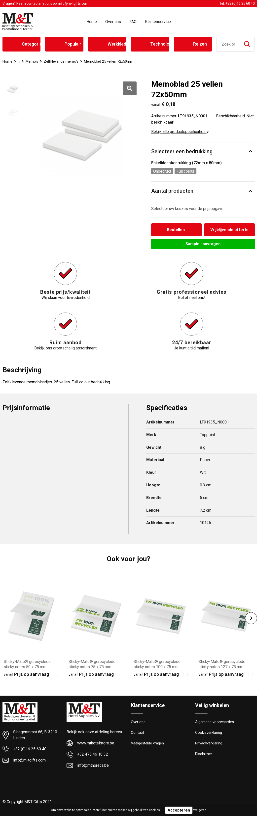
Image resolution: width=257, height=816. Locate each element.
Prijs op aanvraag (26, 674)
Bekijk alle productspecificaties (180, 131)
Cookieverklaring (208, 732)
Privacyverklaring (208, 743)
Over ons (113, 21)
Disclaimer (203, 754)
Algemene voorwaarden (214, 722)
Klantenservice (158, 21)
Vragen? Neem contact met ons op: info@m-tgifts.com (45, 3)
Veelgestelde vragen (147, 743)
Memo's (32, 61)
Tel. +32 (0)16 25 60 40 (237, 3)
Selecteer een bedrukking (182, 151)
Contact (137, 732)
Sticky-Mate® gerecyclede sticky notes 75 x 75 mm (92, 664)
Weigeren (199, 810)
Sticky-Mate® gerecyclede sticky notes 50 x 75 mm (27, 664)
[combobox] (228, 44)
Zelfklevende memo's (61, 61)
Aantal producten (172, 191)
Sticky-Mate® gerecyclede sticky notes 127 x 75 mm (221, 664)
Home (91, 21)
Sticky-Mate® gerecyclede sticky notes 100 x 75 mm (157, 664)
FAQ (133, 21)
